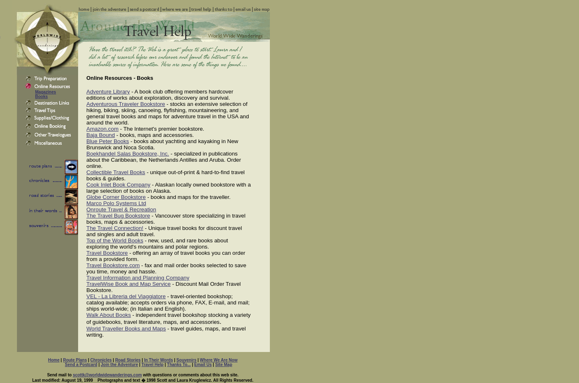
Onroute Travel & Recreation (121, 209)
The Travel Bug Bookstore (118, 216)
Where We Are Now (219, 360)
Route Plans (75, 360)
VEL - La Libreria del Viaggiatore (126, 296)
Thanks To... (179, 364)
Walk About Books (108, 315)
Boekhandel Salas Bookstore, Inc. (127, 154)
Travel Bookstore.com (113, 265)
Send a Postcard (81, 364)
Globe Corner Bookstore (116, 197)
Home (54, 360)
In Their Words (158, 360)
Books (41, 96)
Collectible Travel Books (115, 172)
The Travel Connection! (114, 228)
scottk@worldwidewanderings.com (107, 375)
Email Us (203, 364)
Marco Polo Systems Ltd (116, 203)
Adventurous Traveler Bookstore (125, 104)
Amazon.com (102, 129)
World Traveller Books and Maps (126, 329)
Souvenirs (186, 360)
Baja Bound (100, 135)
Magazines (45, 92)
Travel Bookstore (107, 253)
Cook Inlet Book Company (118, 185)
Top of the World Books (114, 240)
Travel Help (152, 364)
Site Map (223, 364)
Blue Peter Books (107, 141)
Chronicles (101, 360)
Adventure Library (108, 92)
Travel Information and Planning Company (137, 278)
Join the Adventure (119, 364)
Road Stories (128, 360)
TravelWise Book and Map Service (128, 284)
